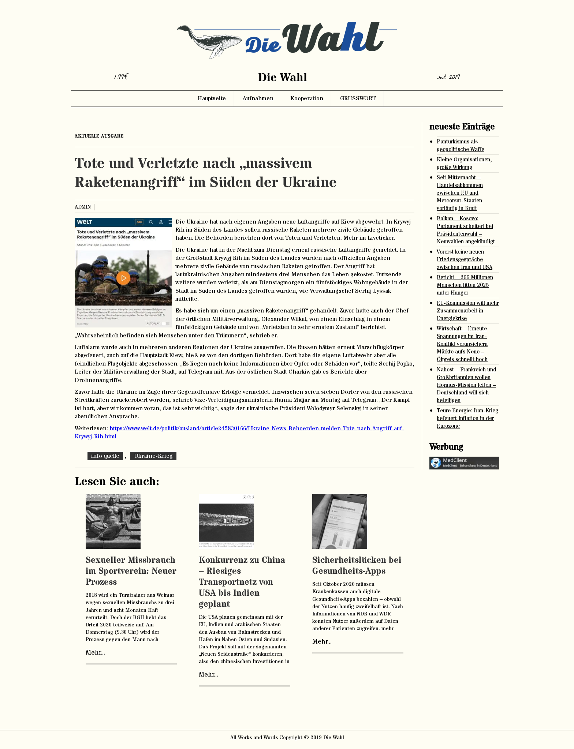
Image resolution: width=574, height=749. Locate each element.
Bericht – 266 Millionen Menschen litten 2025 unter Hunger (465, 285)
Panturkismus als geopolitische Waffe (460, 145)
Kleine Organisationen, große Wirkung (464, 163)
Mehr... (95, 652)
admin (83, 207)
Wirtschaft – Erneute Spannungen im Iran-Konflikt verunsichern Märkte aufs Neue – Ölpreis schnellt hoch (462, 344)
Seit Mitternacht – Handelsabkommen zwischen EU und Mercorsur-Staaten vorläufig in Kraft (460, 193)
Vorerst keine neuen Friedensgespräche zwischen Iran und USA (464, 259)
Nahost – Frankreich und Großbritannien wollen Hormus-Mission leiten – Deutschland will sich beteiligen (466, 385)
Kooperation (306, 98)
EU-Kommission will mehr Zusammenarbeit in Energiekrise (468, 310)
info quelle (105, 456)
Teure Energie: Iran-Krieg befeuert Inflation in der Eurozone (467, 418)
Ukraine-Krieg (153, 456)
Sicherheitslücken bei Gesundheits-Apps (357, 565)
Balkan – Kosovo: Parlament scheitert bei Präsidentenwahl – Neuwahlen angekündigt (466, 230)
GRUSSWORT (358, 98)
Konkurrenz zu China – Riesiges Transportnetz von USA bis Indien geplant (242, 582)
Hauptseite (212, 98)
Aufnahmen (258, 98)
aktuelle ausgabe (99, 136)
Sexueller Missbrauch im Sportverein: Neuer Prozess (131, 571)
